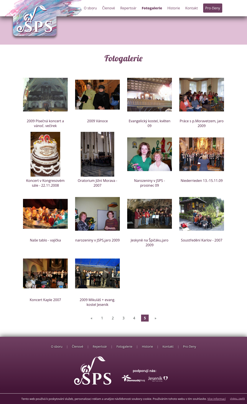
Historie (173, 8)
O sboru (90, 8)
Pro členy (212, 8)
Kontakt (191, 8)
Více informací (216, 399)
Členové (108, 8)
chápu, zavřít (237, 398)
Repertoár (128, 8)
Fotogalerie (152, 8)
